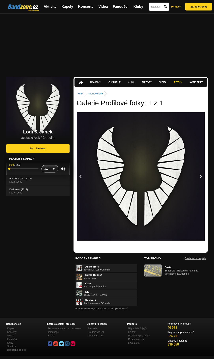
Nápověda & (137, 328)
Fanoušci (120, 7)
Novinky (95, 82)
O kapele (114, 82)
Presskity (93, 328)
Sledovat (37, 148)
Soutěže (11, 346)
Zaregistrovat (198, 6)
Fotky (178, 82)
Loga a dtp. (134, 342)
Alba (131, 82)
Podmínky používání (139, 335)
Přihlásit (176, 6)
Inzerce (51, 335)
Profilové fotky (96, 93)
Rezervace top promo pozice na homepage (64, 330)
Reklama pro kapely (195, 258)
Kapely (67, 7)
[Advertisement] (107, 43)
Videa (103, 7)
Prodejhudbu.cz (96, 332)
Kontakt (132, 332)
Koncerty (85, 7)
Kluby (138, 7)
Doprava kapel (95, 335)
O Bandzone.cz (136, 339)
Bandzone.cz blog (16, 350)
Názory (147, 82)
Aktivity (50, 7)
